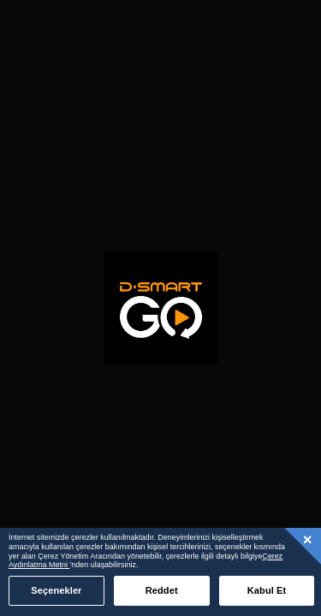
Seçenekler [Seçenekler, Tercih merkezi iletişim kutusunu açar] (56, 590)
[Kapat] (308, 539)
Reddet (162, 590)
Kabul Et (267, 590)
